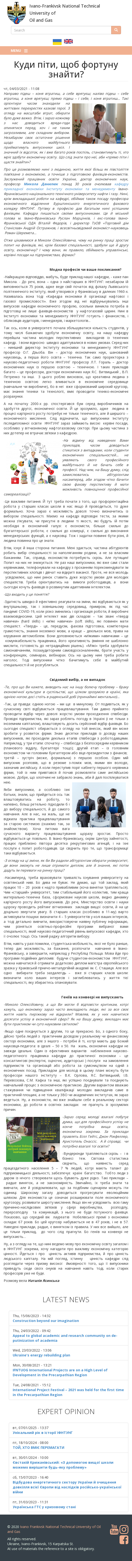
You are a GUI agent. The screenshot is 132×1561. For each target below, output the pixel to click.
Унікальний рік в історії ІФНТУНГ (43, 1432)
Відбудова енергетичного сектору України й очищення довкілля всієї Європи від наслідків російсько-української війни (67, 1487)
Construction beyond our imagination (46, 1320)
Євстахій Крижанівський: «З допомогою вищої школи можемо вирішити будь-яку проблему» (63, 1465)
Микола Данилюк (41, 184)
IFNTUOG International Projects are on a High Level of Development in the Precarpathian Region (60, 1372)
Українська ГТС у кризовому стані (44, 1507)
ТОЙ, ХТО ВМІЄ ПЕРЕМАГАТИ (38, 1447)
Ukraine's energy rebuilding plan (41, 1355)
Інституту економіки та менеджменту (80, 188)
